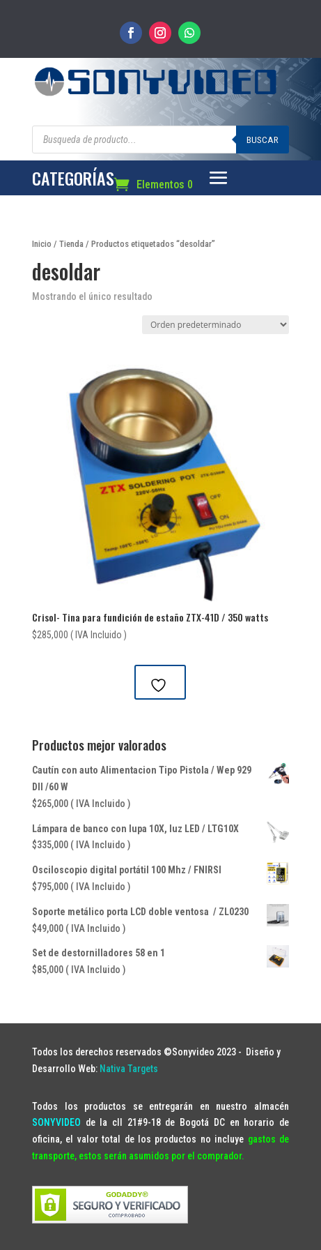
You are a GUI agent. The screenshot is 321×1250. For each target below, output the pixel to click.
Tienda (71, 244)
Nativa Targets (129, 1068)
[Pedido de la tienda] (215, 324)
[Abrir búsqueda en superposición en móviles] (160, 139)
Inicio (42, 244)
